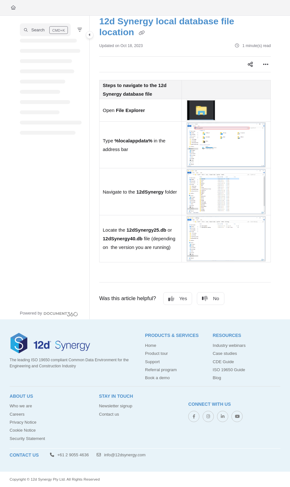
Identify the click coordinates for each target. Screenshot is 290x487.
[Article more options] (266, 64)
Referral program (161, 369)
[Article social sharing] (250, 64)
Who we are (21, 405)
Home (150, 345)
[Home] (13, 7)
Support (152, 361)
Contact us (109, 414)
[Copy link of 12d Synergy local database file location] (142, 33)
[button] (45, 29)
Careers (17, 414)
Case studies (225, 353)
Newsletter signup (115, 405)
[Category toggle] (89, 35)
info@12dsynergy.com (121, 454)
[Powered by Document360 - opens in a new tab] (49, 313)
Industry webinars (229, 345)
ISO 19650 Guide (229, 369)
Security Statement (27, 438)
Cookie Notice (23, 430)
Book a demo (157, 377)
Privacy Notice (23, 422)
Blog (217, 377)
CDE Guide (223, 361)
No (210, 299)
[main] (185, 167)
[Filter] (80, 30)
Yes (177, 299)
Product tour (156, 353)
